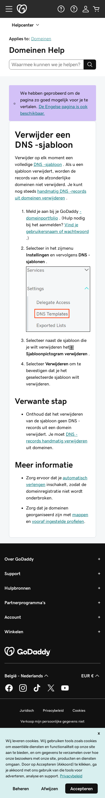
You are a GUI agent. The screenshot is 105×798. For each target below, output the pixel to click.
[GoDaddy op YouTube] (64, 691)
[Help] (60, 9)
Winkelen (13, 631)
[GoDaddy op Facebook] (8, 691)
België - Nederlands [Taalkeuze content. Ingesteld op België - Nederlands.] (27, 675)
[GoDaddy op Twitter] (50, 691)
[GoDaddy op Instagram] (22, 691)
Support (12, 573)
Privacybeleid (53, 710)
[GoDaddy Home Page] (27, 651)
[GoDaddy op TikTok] (36, 691)
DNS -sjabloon (48, 164)
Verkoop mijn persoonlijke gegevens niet (52, 721)
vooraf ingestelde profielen (58, 521)
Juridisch (27, 710)
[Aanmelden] (85, 9)
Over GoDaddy (19, 559)
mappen (80, 514)
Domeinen (41, 38)
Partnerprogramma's (24, 602)
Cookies (79, 710)
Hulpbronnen (17, 588)
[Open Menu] (6, 9)
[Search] (90, 64)
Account (12, 617)
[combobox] (46, 64)
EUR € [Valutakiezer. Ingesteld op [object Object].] (91, 675)
